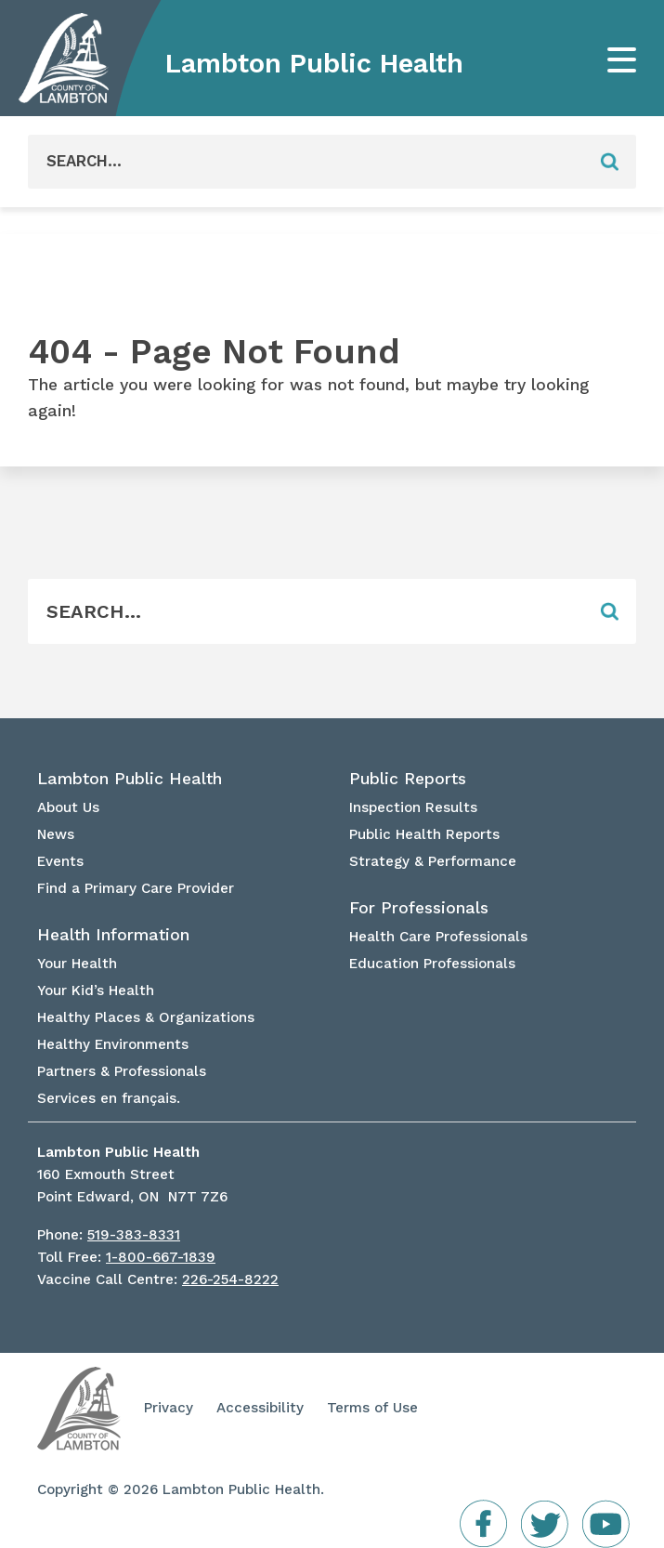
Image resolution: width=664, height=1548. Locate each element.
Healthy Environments (113, 1044)
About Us (68, 807)
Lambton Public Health (314, 63)
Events (60, 861)
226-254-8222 (230, 1279)
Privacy (168, 1407)
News (55, 834)
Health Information (113, 934)
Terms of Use (372, 1407)
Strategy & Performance (432, 861)
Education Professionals (432, 963)
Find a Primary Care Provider (135, 888)
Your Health (77, 963)
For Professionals (418, 908)
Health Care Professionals (438, 936)
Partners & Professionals (121, 1071)
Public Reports (407, 778)
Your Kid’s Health (95, 990)
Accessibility (260, 1407)
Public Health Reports (424, 834)
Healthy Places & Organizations (145, 1017)
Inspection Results (413, 807)
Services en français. (108, 1098)
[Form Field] (305, 162)
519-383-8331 (133, 1235)
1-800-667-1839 (160, 1257)
